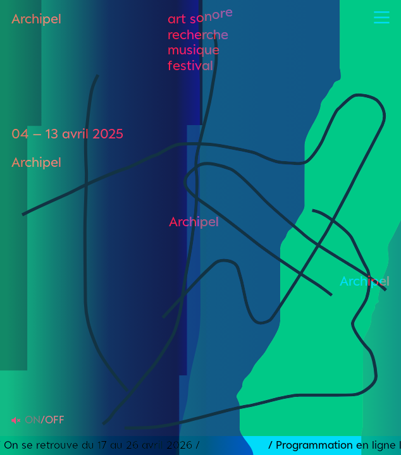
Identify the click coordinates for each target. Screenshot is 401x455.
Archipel (36, 19)
